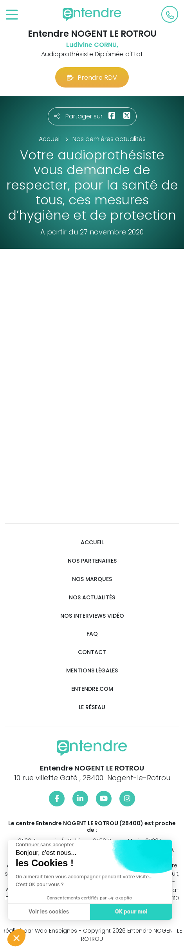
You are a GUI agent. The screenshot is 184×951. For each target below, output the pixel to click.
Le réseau (92, 707)
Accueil (92, 542)
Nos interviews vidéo (92, 616)
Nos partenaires (92, 561)
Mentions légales (92, 670)
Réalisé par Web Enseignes (39, 931)
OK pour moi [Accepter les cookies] (131, 911)
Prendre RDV (92, 77)
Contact (92, 652)
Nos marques (92, 579)
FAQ (92, 634)
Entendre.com (92, 689)
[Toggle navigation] (12, 15)
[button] (16, 937)
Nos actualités (92, 597)
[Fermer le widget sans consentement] (44, 845)
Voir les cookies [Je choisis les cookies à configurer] (48, 911)
